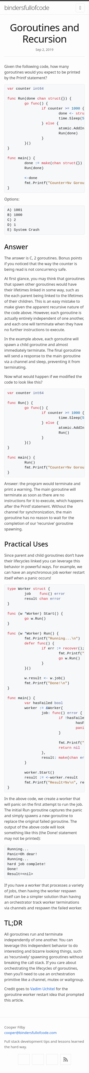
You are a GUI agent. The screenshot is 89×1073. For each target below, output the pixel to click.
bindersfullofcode (26, 7)
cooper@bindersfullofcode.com (30, 1032)
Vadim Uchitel (42, 988)
